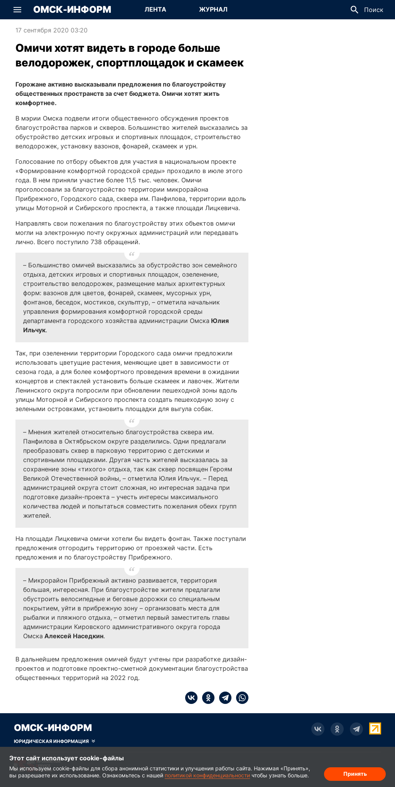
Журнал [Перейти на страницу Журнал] (213, 9)
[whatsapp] (239, 698)
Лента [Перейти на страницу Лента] (155, 9)
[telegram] (222, 698)
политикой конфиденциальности (207, 775)
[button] (17, 9)
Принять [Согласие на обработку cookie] (355, 773)
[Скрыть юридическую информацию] (54, 741)
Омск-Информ (72, 9)
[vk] (191, 698)
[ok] (206, 698)
